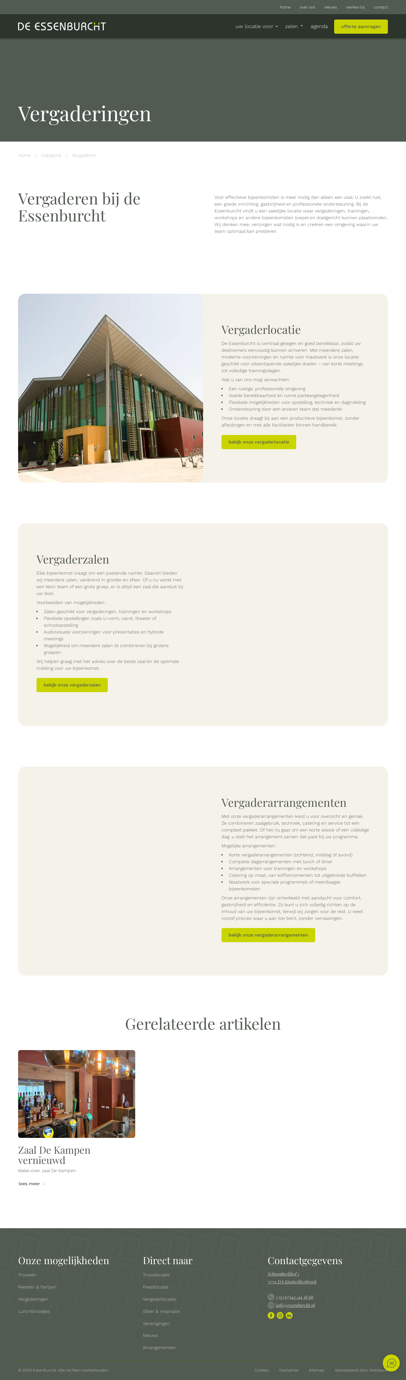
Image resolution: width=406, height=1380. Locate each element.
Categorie (51, 155)
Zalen (294, 26)
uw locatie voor (257, 26)
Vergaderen (84, 155)
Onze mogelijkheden (63, 1260)
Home (24, 155)
